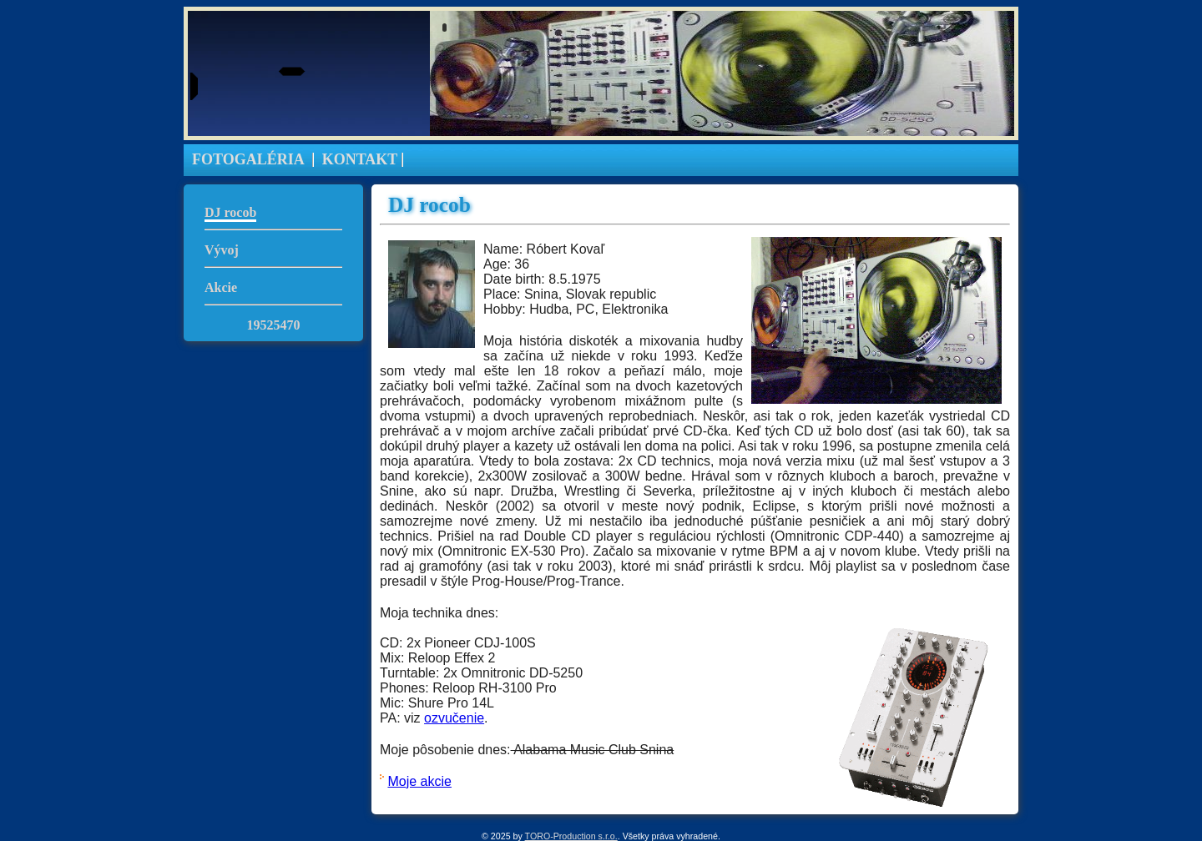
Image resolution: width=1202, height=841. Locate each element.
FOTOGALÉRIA (248, 159)
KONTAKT (360, 159)
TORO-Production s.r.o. (571, 836)
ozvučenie (454, 718)
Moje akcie (419, 781)
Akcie (221, 287)
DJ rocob (230, 212)
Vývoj (222, 250)
